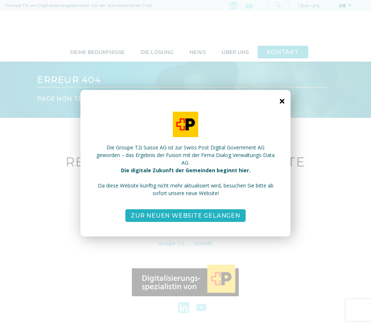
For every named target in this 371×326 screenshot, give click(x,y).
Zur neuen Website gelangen (185, 215)
